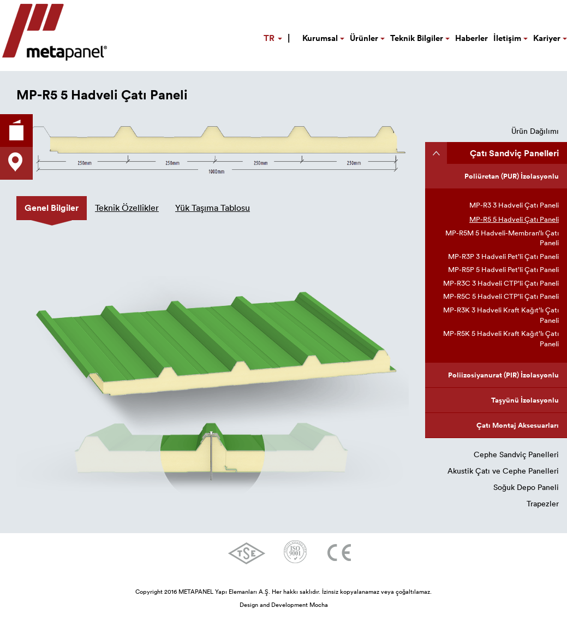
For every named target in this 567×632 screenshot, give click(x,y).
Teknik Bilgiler (420, 38)
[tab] (51, 208)
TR (277, 37)
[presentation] (51, 208)
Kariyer (550, 38)
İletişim (510, 38)
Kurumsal (323, 38)
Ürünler (367, 38)
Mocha (318, 605)
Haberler (471, 38)
